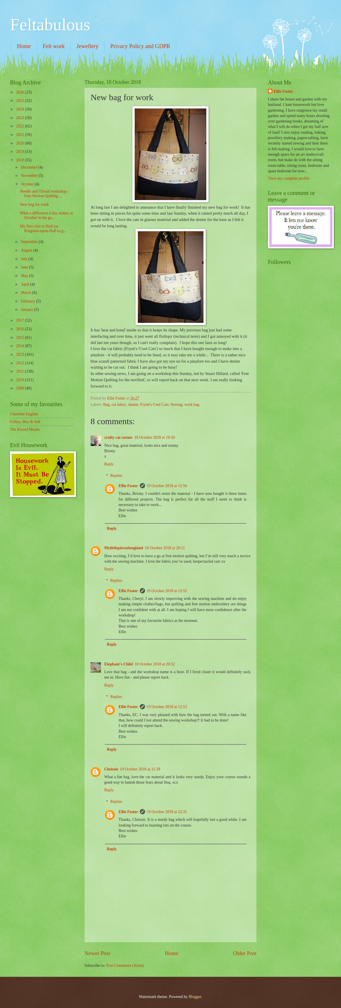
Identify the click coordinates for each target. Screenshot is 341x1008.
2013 (20, 354)
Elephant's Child (118, 664)
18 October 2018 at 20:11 (165, 548)
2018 (20, 160)
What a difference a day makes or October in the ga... (46, 215)
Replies (116, 476)
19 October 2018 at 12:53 (167, 707)
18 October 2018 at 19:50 (154, 437)
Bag (106, 404)
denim (133, 404)
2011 (20, 371)
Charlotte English (24, 414)
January (27, 309)
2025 (20, 100)
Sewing (176, 404)
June (25, 267)
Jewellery (88, 46)
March (26, 292)
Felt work (54, 46)
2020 (20, 143)
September (30, 242)
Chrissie (111, 769)
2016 (20, 329)
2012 (20, 363)
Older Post (244, 953)
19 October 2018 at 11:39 (140, 769)
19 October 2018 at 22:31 (167, 812)
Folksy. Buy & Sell (25, 422)
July (24, 259)
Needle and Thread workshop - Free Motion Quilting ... (44, 193)
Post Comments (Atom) (125, 965)
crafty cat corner (118, 437)
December (29, 167)
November (30, 175)
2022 (20, 126)
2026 (20, 92)
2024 (20, 109)
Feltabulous (50, 24)
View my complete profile (288, 178)
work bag (192, 404)
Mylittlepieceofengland (123, 548)
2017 (20, 320)
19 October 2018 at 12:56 (167, 486)
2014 (20, 346)
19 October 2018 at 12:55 (167, 591)
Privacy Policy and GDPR (140, 46)
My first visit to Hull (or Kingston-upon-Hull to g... (43, 228)
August (27, 250)
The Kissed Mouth (25, 429)
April (25, 284)
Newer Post (97, 953)
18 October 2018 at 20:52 (154, 664)
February (28, 301)
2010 (20, 380)
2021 (20, 135)
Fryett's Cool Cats (154, 404)
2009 (20, 388)
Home (24, 46)
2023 (20, 118)
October (28, 184)
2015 (20, 337)
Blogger (195, 997)
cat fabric (118, 404)
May (25, 276)
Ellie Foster (128, 486)
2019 (20, 151)
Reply (109, 464)
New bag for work (34, 204)
